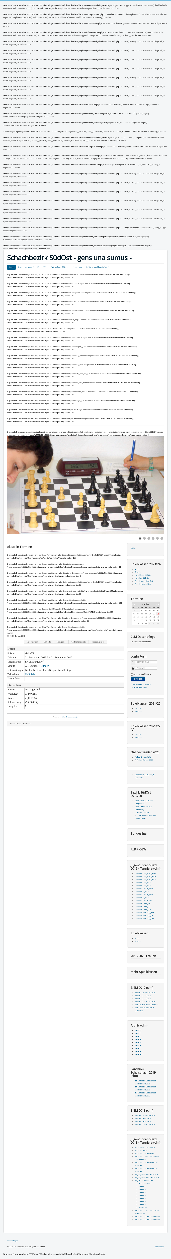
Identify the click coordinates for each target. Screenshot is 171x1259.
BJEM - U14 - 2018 (143, 1121)
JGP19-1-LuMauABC (143, 900)
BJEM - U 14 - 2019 (143, 998)
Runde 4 (142, 1195)
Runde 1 (142, 1186)
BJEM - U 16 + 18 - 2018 (145, 1124)
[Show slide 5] (157, 538)
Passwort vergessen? (139, 687)
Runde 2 (142, 1189)
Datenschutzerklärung (59, 267)
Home (11, 267)
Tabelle (47, 642)
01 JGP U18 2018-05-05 (144, 1153)
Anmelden (138, 679)
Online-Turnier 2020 (143, 757)
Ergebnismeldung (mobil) (28, 267)
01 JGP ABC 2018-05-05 (145, 1147)
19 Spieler (30, 674)
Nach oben (159, 1246)
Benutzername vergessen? (141, 684)
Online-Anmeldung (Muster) (97, 267)
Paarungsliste (98, 642)
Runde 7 (142, 1204)
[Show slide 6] (161, 538)
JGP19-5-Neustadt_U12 (144, 915)
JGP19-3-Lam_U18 (143, 885)
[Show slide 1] (140, 538)
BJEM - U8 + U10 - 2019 (145, 992)
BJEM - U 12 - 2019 (143, 995)
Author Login (12, 1240)
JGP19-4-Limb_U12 (143, 906)
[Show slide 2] (144, 538)
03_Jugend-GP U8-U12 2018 (146, 1174)
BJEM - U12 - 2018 (143, 1118)
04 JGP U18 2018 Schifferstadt (147, 1219)
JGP (45, 267)
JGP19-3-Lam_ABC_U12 (145, 879)
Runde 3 (142, 1192)
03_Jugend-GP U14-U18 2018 (147, 1177)
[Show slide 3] (148, 538)
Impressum (77, 267)
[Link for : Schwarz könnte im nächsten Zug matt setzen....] (85, 485)
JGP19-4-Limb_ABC (143, 903)
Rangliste (61, 642)
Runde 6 (142, 1201)
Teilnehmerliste (78, 642)
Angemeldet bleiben (142, 674)
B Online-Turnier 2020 (144, 760)
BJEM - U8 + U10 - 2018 (145, 1115)
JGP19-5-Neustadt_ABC (145, 912)
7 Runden (44, 665)
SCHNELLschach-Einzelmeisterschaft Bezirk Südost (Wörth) (145, 816)
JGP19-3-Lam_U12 (143, 882)
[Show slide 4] (153, 538)
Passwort (134, 667)
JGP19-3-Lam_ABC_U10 (145, 876)
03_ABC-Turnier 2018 (144, 1180)
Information (32, 642)
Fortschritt (143, 1207)
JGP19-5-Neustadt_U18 (144, 918)
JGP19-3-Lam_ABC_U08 (145, 873)
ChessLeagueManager (70, 717)
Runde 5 (142, 1198)
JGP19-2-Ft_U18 (142, 891)
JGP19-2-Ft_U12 (142, 897)
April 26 (145, 604)
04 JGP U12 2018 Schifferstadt (147, 1216)
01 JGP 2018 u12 (142, 1150)
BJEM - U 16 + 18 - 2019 (145, 1001)
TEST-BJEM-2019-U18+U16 (146, 1004)
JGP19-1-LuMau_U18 (144, 888)
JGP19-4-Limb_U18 (143, 909)
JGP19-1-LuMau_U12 (144, 894)
